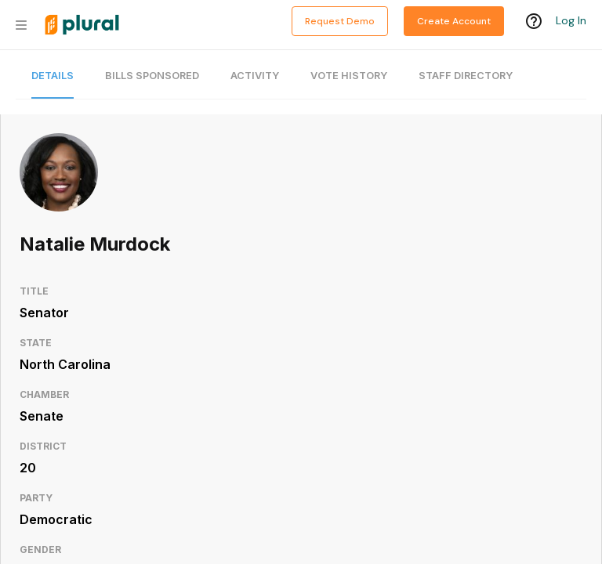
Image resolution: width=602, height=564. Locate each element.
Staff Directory (466, 75)
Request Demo (340, 21)
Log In (571, 21)
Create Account (454, 21)
